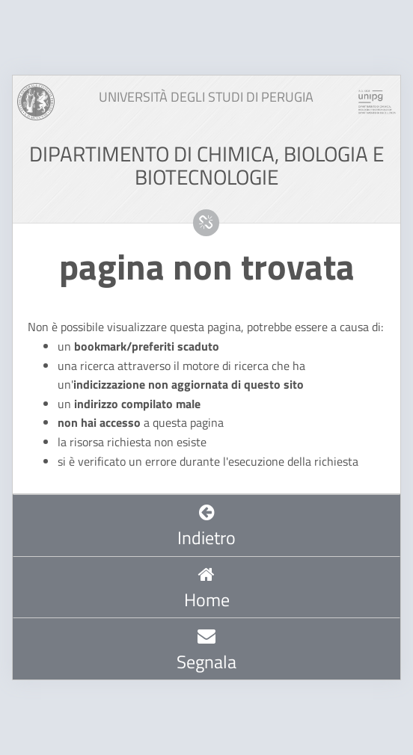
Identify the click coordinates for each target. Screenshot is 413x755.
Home (207, 589)
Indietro (206, 527)
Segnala (206, 650)
